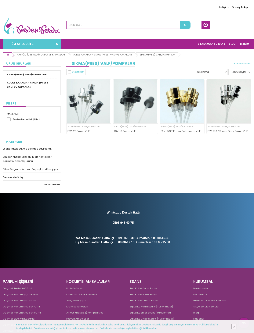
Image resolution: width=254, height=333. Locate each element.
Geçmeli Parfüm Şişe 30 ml (19, 300)
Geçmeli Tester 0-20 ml (17, 288)
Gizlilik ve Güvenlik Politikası (210, 300)
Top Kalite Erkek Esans (143, 294)
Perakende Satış (13, 177)
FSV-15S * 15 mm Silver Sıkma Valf (228, 131)
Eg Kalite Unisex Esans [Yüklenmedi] (152, 319)
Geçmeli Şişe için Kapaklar (19, 319)
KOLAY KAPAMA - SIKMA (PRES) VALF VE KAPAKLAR (102, 54)
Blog (196, 312)
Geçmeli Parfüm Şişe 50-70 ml (21, 306)
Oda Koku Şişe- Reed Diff (81, 294)
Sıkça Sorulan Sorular (206, 306)
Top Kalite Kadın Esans (143, 288)
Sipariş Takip (240, 7)
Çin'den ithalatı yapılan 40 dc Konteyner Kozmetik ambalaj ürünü (27, 159)
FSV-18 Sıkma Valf (125, 131)
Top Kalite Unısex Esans (144, 300)
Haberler (198, 319)
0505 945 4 (120, 222)
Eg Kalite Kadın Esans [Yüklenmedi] (151, 306)
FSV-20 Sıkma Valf (78, 131)
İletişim (224, 7)
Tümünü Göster (51, 184)
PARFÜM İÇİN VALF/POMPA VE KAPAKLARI (41, 54)
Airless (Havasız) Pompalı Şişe (84, 312)
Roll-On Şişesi (74, 288)
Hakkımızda (200, 288)
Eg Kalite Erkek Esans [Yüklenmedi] (151, 312)
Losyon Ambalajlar (77, 319)
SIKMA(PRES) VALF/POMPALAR (158, 54)
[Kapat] (234, 326)
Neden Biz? (200, 294)
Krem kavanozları (77, 306)
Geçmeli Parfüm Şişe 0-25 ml (20, 294)
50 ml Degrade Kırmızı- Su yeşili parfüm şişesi (30, 169)
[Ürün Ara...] (185, 25)
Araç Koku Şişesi (76, 300)
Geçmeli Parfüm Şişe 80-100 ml (22, 312)
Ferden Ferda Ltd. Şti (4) (26, 119)
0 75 (131, 222)
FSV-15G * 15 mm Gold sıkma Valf (181, 131)
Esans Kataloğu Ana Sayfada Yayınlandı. (27, 149)
